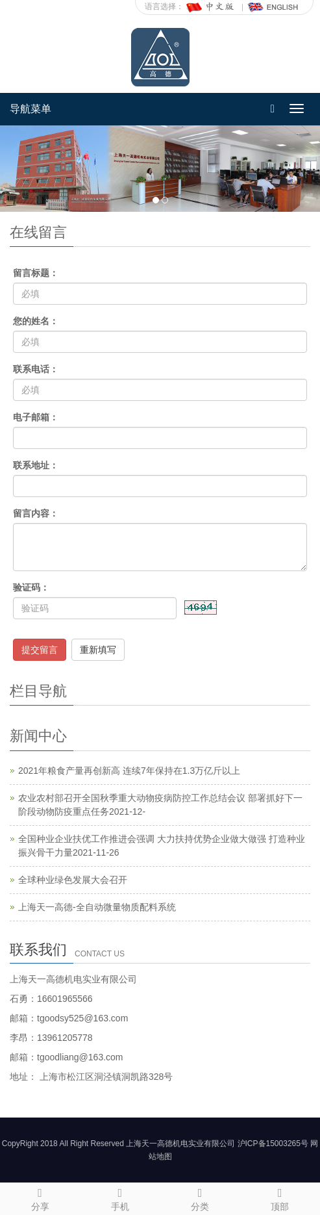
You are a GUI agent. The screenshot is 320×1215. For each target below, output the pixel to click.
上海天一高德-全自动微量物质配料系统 (97, 907)
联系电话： (35, 369)
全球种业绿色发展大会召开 (72, 880)
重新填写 (98, 650)
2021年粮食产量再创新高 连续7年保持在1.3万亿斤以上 (129, 770)
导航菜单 (30, 108)
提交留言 (39, 650)
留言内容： (35, 513)
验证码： (31, 587)
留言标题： (35, 273)
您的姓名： (35, 321)
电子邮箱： (35, 417)
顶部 (280, 1197)
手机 (120, 1197)
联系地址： (35, 465)
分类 (200, 1197)
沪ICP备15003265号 (273, 1143)
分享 (40, 1197)
